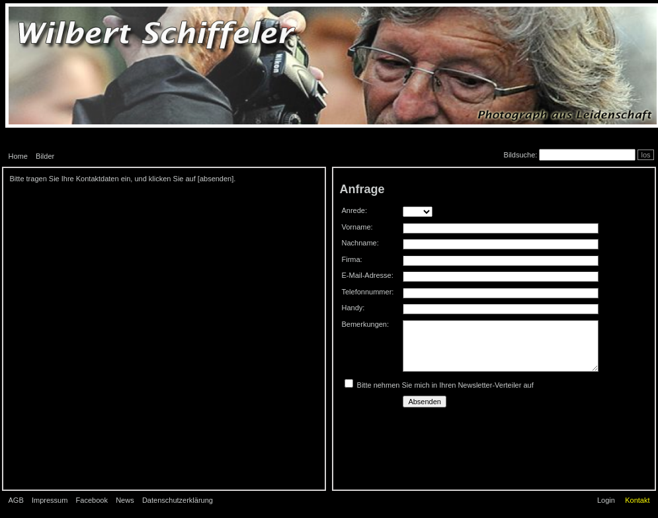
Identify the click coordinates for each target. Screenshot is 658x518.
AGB (16, 500)
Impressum (49, 500)
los (645, 155)
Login (606, 500)
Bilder (45, 156)
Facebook (92, 500)
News (125, 500)
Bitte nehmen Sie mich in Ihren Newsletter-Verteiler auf (445, 385)
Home (18, 156)
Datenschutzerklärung (177, 500)
